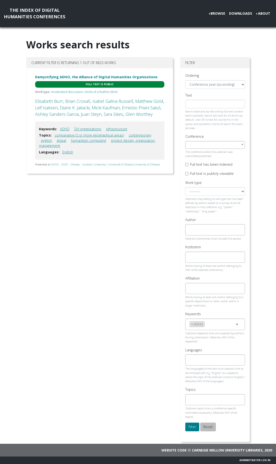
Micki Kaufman (106, 108)
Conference (194, 136)
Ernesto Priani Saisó (141, 108)
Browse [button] (218, 13)
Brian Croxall (77, 101)
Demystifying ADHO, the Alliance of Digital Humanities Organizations (96, 77)
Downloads (240, 13)
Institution (193, 247)
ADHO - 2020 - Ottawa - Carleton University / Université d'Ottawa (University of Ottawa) (105, 164)
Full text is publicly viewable (212, 173)
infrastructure (116, 129)
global (61, 140)
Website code (174, 450)
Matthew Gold (149, 101)
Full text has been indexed (211, 164)
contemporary (140, 135)
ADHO (65, 129)
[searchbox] (191, 229)
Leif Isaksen (46, 108)
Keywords (193, 314)
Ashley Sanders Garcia (57, 114)
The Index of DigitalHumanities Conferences (34, 13)
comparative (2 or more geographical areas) (89, 135)
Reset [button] (208, 427)
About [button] (264, 13)
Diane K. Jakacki (75, 108)
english (46, 140)
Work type (193, 182)
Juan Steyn (91, 114)
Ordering (192, 75)
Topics (190, 389)
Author (190, 219)
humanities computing (88, 140)
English (67, 152)
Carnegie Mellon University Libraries (227, 450)
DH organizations (87, 129)
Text (188, 95)
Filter (192, 427)
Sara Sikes (113, 114)
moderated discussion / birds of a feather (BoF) (84, 92)
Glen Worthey (139, 114)
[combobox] (215, 145)
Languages (193, 350)
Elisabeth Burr (49, 101)
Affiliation (192, 278)
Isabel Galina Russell (112, 101)
